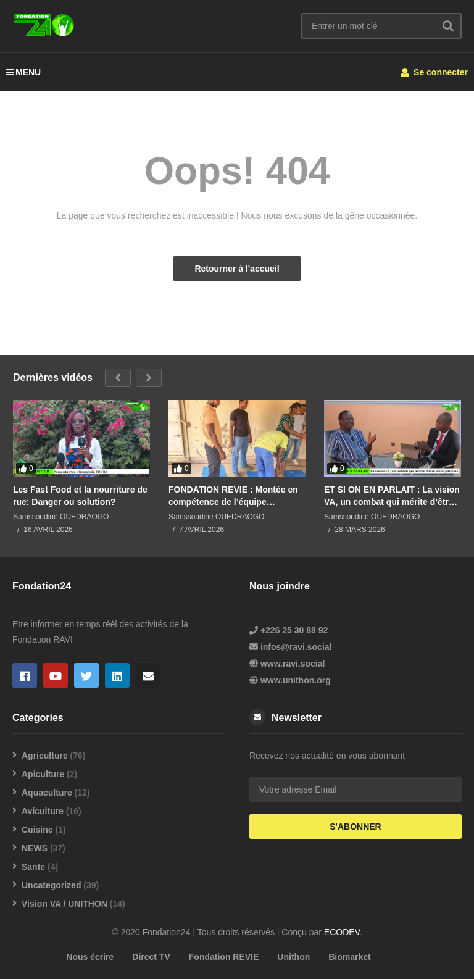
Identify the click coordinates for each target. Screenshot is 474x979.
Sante (33, 867)
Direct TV (151, 957)
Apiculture (43, 774)
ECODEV (342, 932)
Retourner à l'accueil (236, 268)
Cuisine (37, 830)
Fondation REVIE (224, 957)
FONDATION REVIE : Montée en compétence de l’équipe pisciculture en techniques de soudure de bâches (233, 496)
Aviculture (43, 811)
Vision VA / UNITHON (64, 904)
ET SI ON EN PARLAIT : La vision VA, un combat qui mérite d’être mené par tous (392, 496)
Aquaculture (47, 793)
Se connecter (434, 72)
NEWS (35, 848)
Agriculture (45, 755)
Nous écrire (90, 957)
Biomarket (349, 957)
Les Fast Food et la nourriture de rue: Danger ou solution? (80, 496)
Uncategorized (51, 885)
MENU (23, 72)
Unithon (293, 957)
